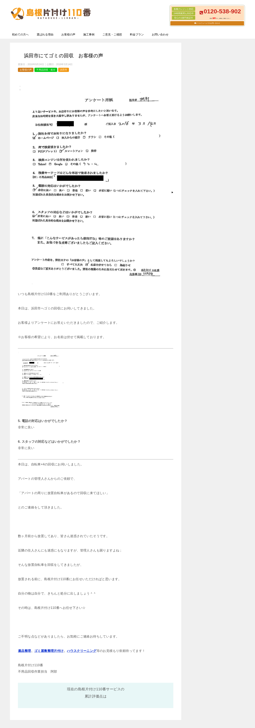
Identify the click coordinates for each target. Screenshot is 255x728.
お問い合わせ (160, 34)
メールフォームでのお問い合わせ (208, 23)
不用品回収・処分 (45, 69)
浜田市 (63, 69)
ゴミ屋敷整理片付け (49, 650)
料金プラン (137, 34)
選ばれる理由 (45, 34)
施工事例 (88, 34)
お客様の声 (68, 34)
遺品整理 (24, 650)
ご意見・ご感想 (112, 34)
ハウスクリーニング (81, 650)
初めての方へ (20, 34)
